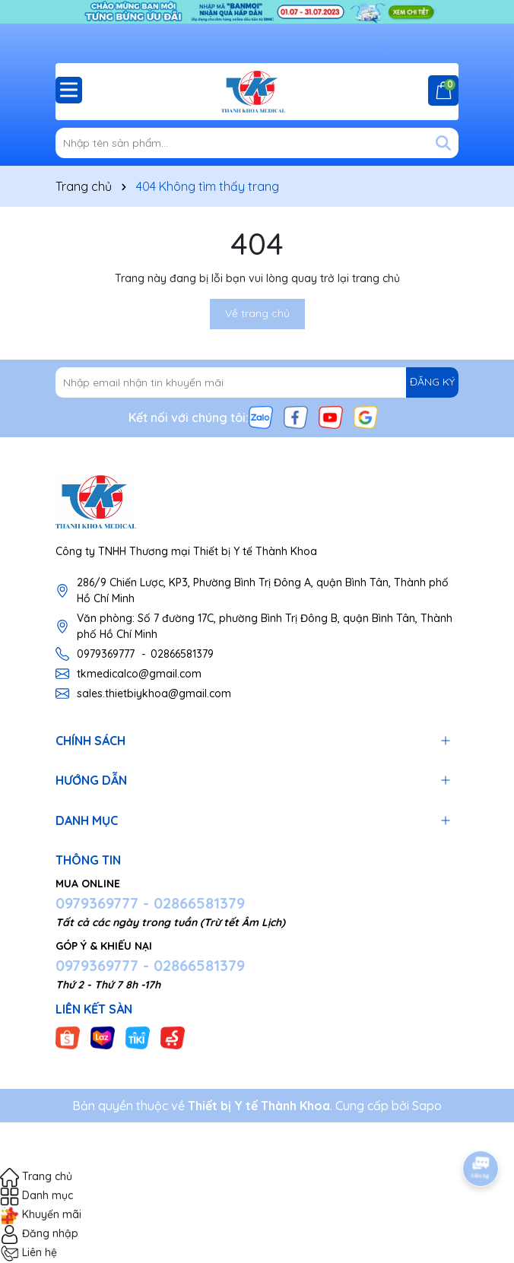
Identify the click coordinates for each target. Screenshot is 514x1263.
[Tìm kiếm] (443, 143)
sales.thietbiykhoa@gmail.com (154, 693)
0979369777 (106, 654)
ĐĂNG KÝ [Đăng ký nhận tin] (432, 382)
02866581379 (182, 654)
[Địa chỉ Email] (257, 382)
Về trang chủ (257, 313)
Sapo (427, 1105)
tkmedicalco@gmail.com (139, 674)
